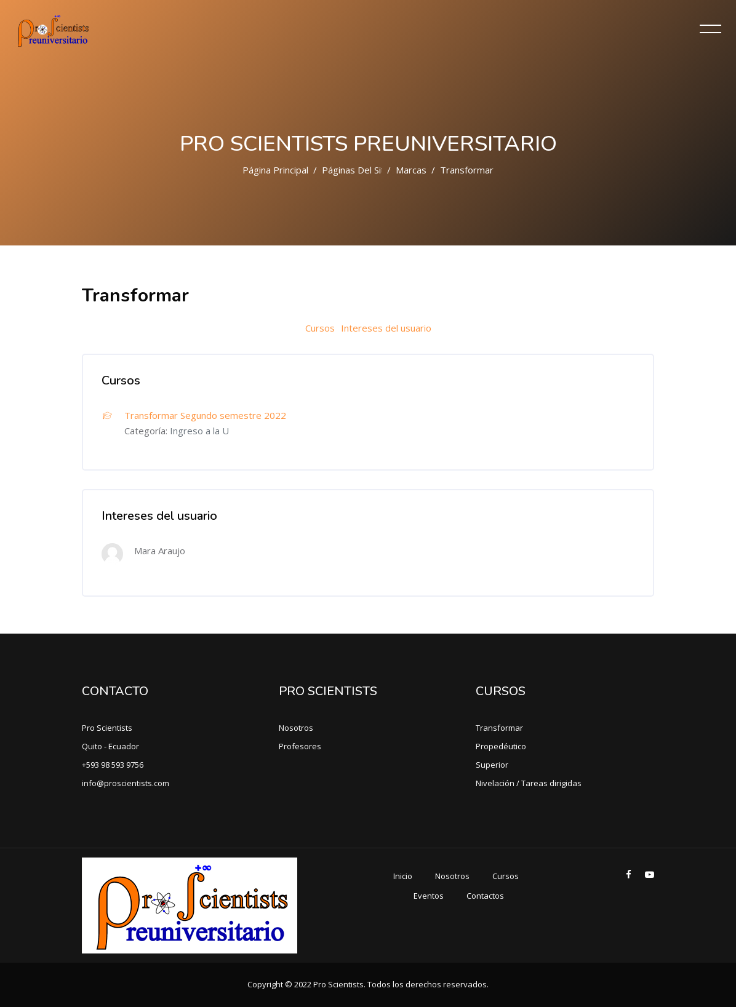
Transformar (499, 727)
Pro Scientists (107, 727)
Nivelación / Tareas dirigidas (529, 783)
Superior (492, 764)
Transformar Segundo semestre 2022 (205, 415)
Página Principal (275, 170)
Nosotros (296, 727)
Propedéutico (501, 746)
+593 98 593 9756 (112, 764)
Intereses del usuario (386, 328)
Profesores (300, 746)
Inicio (402, 876)
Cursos (320, 328)
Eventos (429, 895)
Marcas (411, 170)
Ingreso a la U (199, 430)
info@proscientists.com (125, 783)
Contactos (485, 895)
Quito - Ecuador (110, 746)
